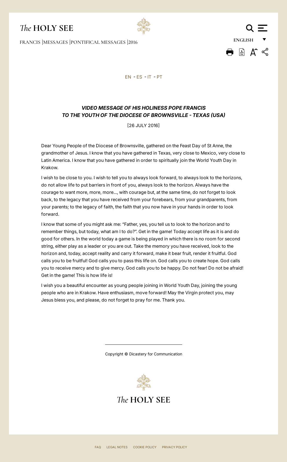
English (246, 41)
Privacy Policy (174, 447)
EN (128, 77)
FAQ (98, 447)
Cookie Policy (144, 447)
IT (149, 77)
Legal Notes (117, 447)
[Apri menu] (261, 28)
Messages (56, 42)
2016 (133, 42)
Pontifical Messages (99, 42)
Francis (30, 42)
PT (159, 77)
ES (139, 77)
